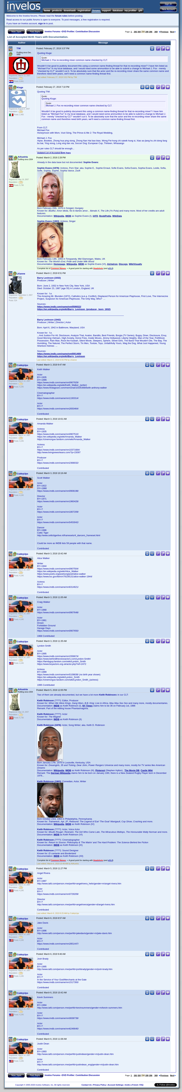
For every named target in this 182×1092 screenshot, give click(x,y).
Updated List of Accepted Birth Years (54, 153)
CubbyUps (22, 365)
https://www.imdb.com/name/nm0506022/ (59, 306)
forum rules (61, 15)
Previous (163, 32)
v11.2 (110, 268)
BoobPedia (105, 216)
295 (146, 32)
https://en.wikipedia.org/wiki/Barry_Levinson (61, 356)
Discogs (123, 264)
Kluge (20, 87)
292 (135, 32)
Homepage (59, 264)
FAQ (141, 1085)
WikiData (117, 216)
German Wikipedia (61, 773)
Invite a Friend (131, 1085)
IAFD (95, 216)
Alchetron (112, 264)
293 (139, 32)
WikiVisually (135, 264)
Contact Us (86, 1085)
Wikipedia (59, 216)
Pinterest (100, 770)
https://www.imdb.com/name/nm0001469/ (59, 353)
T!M (18, 48)
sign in (42, 23)
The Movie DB (132, 770)
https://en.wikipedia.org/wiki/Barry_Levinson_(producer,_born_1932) (74, 309)
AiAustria (23, 157)
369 (156, 32)
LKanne (21, 273)
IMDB (68, 216)
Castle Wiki (147, 770)
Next (173, 32)
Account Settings (115, 1085)
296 (150, 32)
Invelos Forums (52, 31)
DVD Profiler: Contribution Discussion (81, 31)
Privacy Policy (99, 1085)
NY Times (87, 705)
